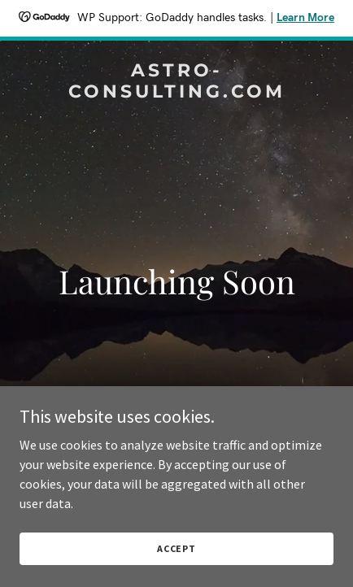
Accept (176, 548)
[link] (176, 93)
